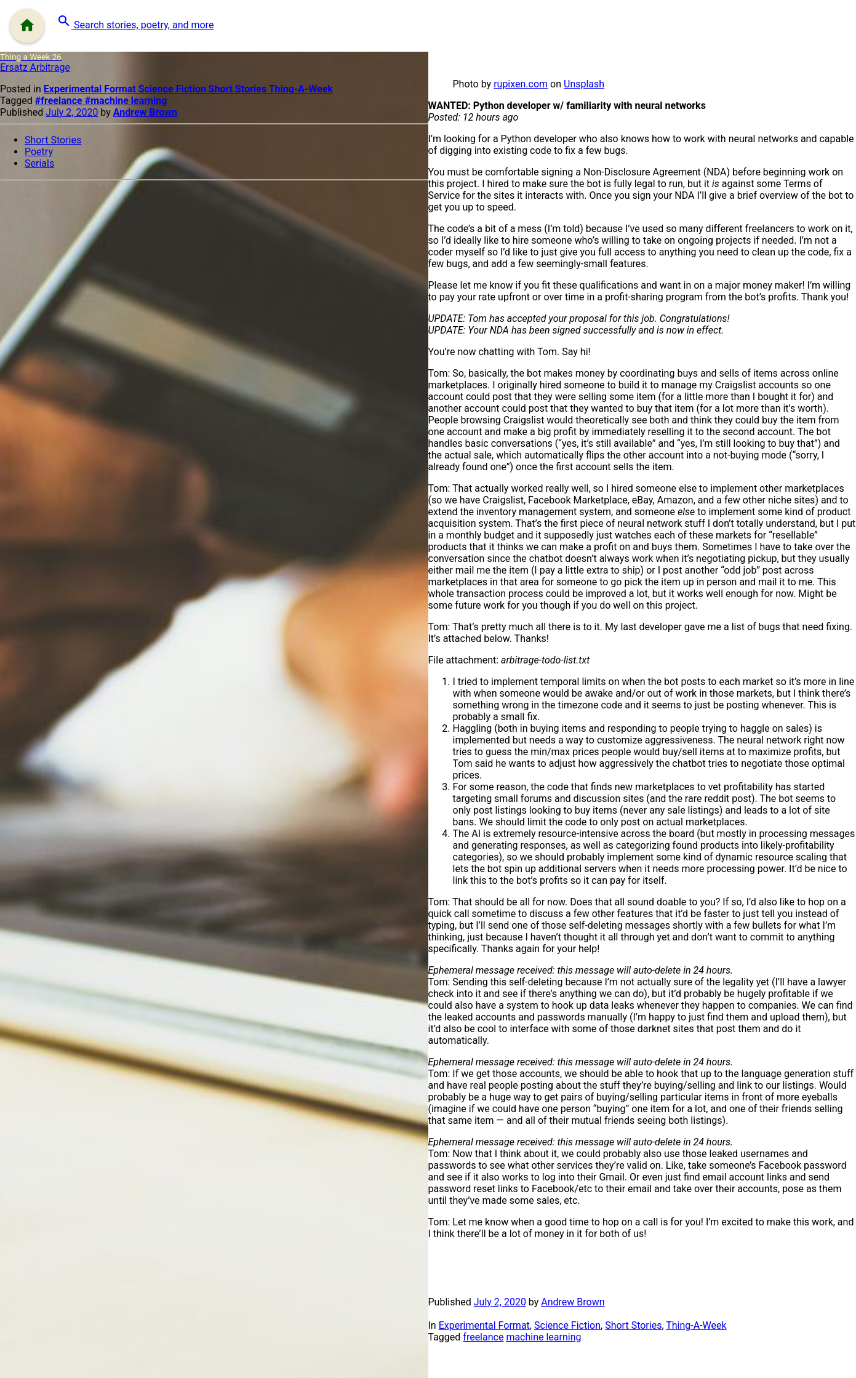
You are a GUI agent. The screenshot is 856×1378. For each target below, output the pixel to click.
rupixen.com (521, 84)
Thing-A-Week (301, 89)
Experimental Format (91, 89)
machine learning (543, 1337)
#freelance (60, 100)
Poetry (39, 152)
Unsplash (584, 84)
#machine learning (126, 100)
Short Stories (239, 89)
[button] (135, 22)
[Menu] (27, 26)
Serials (39, 163)
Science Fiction (173, 89)
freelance (483, 1337)
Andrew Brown (145, 112)
